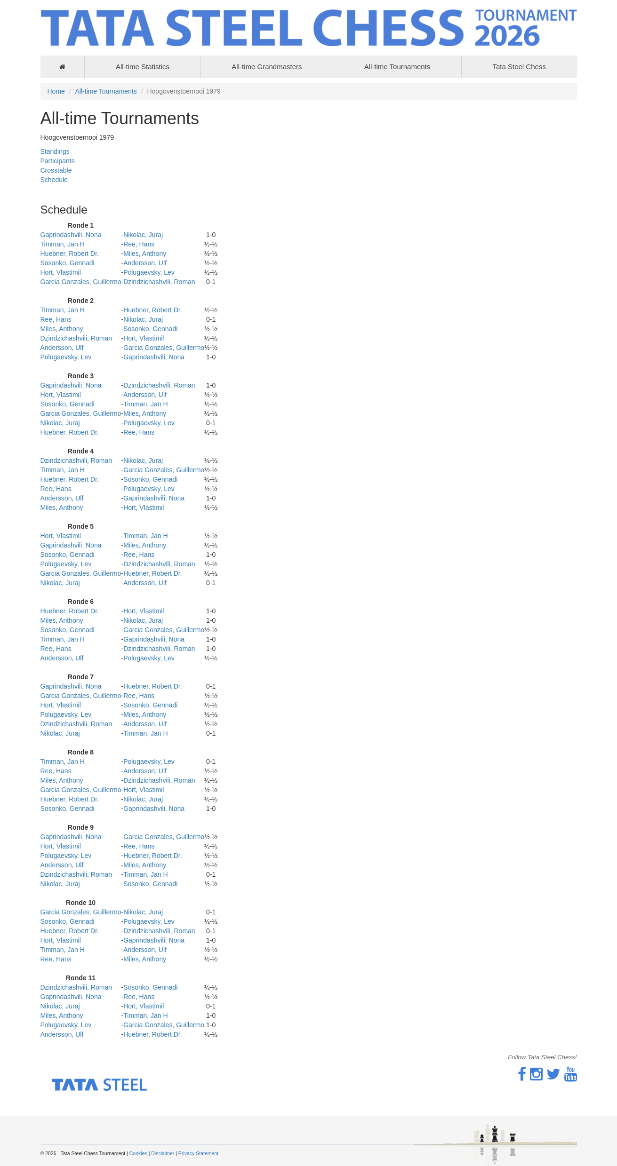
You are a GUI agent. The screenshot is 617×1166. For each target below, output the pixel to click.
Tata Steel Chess (518, 67)
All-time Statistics (142, 67)
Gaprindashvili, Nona (71, 234)
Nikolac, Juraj (143, 234)
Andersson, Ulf (145, 263)
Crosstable (56, 170)
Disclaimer (162, 1153)
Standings (55, 151)
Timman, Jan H (62, 244)
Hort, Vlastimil (60, 272)
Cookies (138, 1153)
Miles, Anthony (144, 253)
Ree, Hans (138, 244)
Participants (57, 161)
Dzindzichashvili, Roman (159, 282)
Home (56, 91)
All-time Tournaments (397, 67)
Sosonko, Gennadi (67, 263)
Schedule (54, 179)
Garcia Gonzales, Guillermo (80, 282)
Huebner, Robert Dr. (69, 253)
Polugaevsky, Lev (149, 272)
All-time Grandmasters (267, 67)
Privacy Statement (198, 1153)
